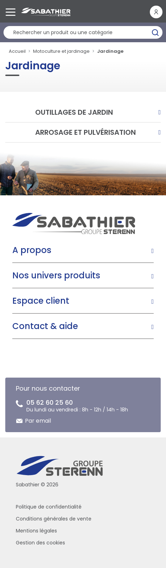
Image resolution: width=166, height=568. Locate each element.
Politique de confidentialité (49, 506)
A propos (31, 250)
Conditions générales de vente (53, 518)
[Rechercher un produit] (83, 32)
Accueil (17, 51)
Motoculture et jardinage (61, 51)
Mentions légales (36, 530)
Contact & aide (45, 326)
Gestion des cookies (40, 542)
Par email (38, 421)
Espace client (40, 301)
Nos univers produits (56, 275)
